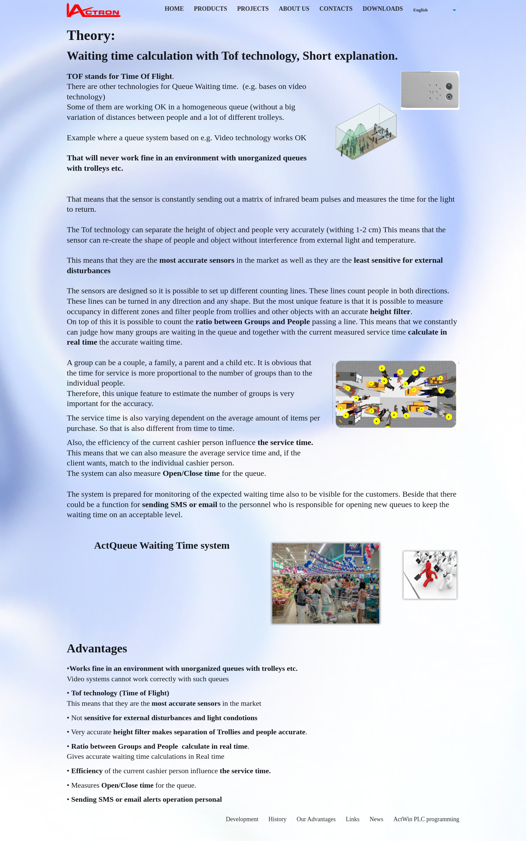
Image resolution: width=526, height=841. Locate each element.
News (376, 819)
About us (294, 8)
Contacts (336, 8)
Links (353, 819)
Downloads (383, 8)
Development (242, 819)
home (174, 8)
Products (210, 8)
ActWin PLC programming (426, 819)
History (277, 819)
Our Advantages (316, 819)
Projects (253, 8)
